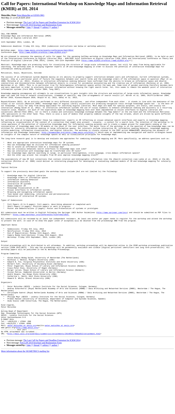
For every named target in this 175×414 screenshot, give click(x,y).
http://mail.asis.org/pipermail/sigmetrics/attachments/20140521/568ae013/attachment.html (54, 394)
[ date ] (29, 27)
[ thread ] (37, 27)
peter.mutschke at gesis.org (22, 384)
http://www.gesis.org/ (27, 386)
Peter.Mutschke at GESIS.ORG (30, 15)
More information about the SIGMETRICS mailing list (25, 411)
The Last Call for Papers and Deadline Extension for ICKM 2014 (51, 22)
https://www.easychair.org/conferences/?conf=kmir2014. (41, 251)
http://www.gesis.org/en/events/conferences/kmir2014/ (46, 54)
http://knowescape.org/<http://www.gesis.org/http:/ (68, 152)
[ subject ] (45, 27)
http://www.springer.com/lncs (112, 248)
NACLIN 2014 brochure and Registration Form (41, 25)
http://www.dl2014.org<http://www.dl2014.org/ (42, 56)
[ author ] (54, 27)
